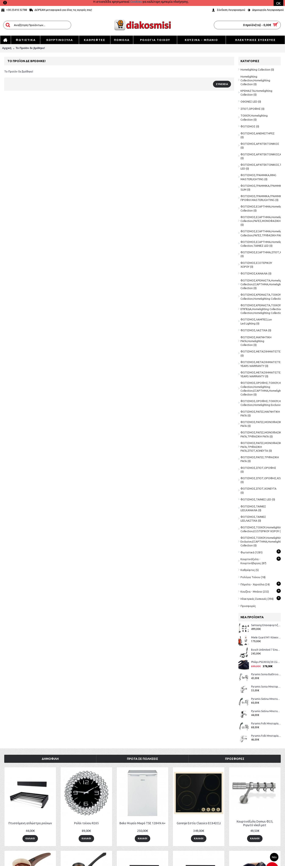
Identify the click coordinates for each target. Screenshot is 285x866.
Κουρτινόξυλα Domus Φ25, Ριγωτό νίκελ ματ (255, 823)
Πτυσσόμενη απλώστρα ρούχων (30, 823)
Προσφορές (248, 605)
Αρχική (6, 48)
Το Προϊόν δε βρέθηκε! (30, 48)
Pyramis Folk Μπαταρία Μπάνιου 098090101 (266, 735)
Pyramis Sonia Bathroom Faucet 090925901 (266, 674)
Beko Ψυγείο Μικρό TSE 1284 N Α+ (142, 823)
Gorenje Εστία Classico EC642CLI (199, 823)
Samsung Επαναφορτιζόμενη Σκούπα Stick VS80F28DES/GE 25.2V (266, 625)
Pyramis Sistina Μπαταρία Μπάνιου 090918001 (266, 699)
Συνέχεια (222, 84)
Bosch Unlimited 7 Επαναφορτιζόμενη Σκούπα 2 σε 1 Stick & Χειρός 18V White (266, 649)
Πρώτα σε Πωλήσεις (142, 758)
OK (278, 3)
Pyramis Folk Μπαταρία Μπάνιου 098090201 (266, 723)
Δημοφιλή (50, 758)
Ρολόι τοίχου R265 (86, 823)
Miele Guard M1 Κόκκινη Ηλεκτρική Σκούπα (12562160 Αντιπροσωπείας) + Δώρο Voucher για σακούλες (266, 637)
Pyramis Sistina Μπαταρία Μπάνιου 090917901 (266, 711)
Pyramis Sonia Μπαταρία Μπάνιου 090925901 (266, 686)
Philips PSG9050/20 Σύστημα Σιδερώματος (266, 662)
